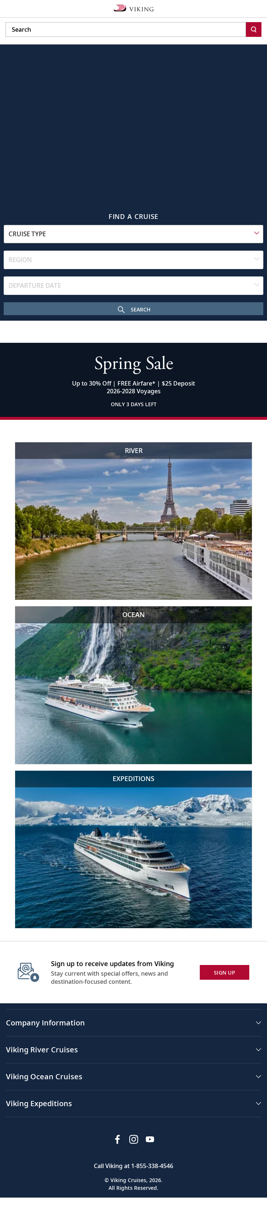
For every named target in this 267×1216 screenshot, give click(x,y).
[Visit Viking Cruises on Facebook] (117, 1139)
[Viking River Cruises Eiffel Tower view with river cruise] (133, 521)
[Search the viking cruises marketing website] (126, 29)
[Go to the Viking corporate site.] (134, 7)
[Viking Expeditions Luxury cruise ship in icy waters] (133, 849)
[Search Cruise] (133, 308)
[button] (133, 1023)
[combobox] (133, 234)
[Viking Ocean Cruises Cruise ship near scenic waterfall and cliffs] (133, 685)
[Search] (253, 29)
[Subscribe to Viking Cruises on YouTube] (150, 1139)
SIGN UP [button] (224, 972)
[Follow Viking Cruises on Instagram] (133, 1139)
